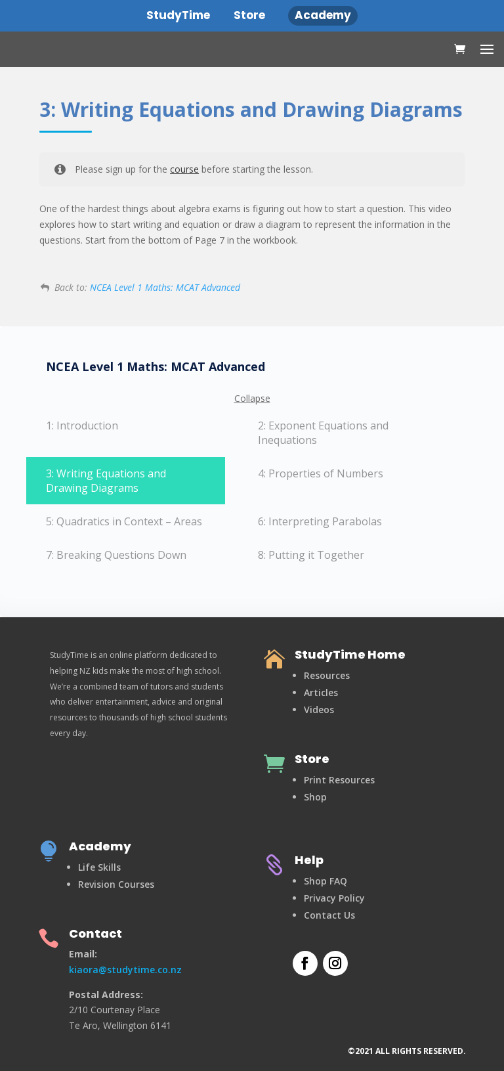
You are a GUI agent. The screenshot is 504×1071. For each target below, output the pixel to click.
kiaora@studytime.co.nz (125, 969)
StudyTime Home (350, 654)
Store (312, 759)
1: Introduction (82, 425)
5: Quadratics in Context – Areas (124, 521)
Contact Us (329, 915)
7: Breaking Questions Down (116, 555)
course (184, 169)
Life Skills (99, 867)
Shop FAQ (325, 881)
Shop (315, 797)
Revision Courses (116, 884)
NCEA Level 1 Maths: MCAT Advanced (165, 287)
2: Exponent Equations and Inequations (323, 432)
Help (309, 860)
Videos (319, 709)
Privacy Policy (334, 898)
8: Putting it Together (311, 555)
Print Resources (339, 780)
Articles (321, 692)
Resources (327, 675)
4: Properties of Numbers (320, 473)
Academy (100, 846)
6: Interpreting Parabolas (320, 521)
